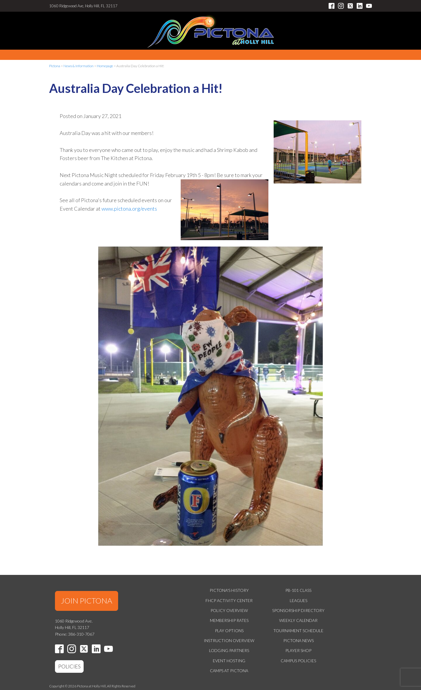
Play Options (229, 630)
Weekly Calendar (298, 620)
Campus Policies (298, 660)
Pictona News (298, 640)
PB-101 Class (298, 590)
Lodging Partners (229, 650)
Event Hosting (229, 660)
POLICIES (69, 666)
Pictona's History (229, 590)
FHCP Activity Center (229, 600)
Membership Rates (229, 620)
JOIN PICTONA (86, 600)
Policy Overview (229, 610)
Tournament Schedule (298, 630)
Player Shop (298, 650)
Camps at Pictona (229, 670)
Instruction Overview (229, 640)
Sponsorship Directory (298, 610)
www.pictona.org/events (129, 208)
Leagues (298, 600)
